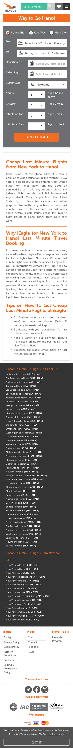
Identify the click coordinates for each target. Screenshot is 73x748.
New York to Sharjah (22, 619)
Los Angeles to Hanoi (23, 393)
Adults (10, 93)
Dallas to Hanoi (21, 448)
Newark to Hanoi (22, 471)
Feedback (33, 646)
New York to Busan (22, 568)
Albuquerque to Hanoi (24, 487)
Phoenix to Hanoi (21, 459)
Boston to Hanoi (21, 502)
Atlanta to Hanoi (20, 491)
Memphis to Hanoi (22, 405)
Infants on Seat (15, 124)
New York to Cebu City (24, 611)
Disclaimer (10, 660)
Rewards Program (57, 639)
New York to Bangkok (23, 584)
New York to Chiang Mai (25, 615)
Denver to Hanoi (21, 440)
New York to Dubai (22, 592)
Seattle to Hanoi (21, 545)
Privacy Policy (11, 642)
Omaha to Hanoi (22, 428)
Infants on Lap (14, 114)
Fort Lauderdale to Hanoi (25, 479)
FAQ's (31, 651)
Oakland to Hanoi (22, 424)
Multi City (58, 33)
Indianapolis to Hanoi (23, 374)
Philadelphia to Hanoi (23, 452)
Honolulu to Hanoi (22, 483)
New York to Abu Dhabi (24, 604)
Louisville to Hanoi (22, 537)
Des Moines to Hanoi (24, 456)
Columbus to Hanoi (23, 522)
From (9, 41)
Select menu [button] (34, 7)
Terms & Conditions (10, 653)
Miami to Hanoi (20, 409)
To (7, 51)
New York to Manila (22, 580)
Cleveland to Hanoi (22, 514)
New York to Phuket (22, 565)
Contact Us (34, 642)
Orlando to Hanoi (22, 401)
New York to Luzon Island (25, 576)
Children (11, 103)
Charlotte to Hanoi (22, 518)
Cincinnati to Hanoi (23, 417)
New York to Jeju (21, 572)
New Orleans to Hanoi (24, 420)
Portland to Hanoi (22, 444)
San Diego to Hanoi (23, 526)
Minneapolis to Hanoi (24, 413)
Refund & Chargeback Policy (11, 668)
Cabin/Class (13, 82)
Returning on (14, 72)
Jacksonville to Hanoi (23, 382)
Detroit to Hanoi (21, 463)
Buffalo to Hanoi (21, 506)
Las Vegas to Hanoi (22, 389)
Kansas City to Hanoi (23, 397)
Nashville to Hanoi (22, 498)
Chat (30, 637)
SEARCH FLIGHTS (37, 137)
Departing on (14, 62)
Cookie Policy (11, 646)
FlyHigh (8, 637)
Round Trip (14, 33)
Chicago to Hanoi (22, 436)
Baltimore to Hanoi (22, 510)
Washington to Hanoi (24, 432)
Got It (37, 742)
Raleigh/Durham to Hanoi (26, 475)
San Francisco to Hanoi (24, 378)
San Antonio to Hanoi (23, 530)
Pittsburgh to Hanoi (22, 467)
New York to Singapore (23, 600)
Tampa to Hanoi (21, 385)
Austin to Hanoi (20, 494)
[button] (50, 6)
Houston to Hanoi (21, 541)
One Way (37, 33)
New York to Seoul (21, 588)
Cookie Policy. (55, 734)
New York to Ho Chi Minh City (28, 596)
